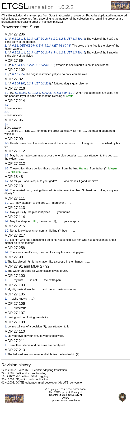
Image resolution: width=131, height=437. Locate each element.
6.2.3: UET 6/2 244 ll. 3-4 (42, 52)
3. (5, 52)
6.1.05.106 (18, 83)
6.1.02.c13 (18, 38)
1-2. (6, 92)
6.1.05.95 (18, 74)
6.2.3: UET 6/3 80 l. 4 (72, 38)
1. (5, 38)
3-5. (6, 112)
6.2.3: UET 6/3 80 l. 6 (72, 52)
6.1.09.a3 (20, 92)
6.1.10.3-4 (34, 92)
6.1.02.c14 (18, 52)
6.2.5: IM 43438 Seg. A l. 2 (58, 92)
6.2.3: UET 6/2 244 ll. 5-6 (27, 45)
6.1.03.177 (18, 65)
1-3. (6, 143)
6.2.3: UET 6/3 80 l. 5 (57, 45)
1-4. (6, 124)
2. (5, 45)
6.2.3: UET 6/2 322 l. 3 (40, 65)
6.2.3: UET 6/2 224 (38, 83)
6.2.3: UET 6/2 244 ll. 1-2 (42, 38)
